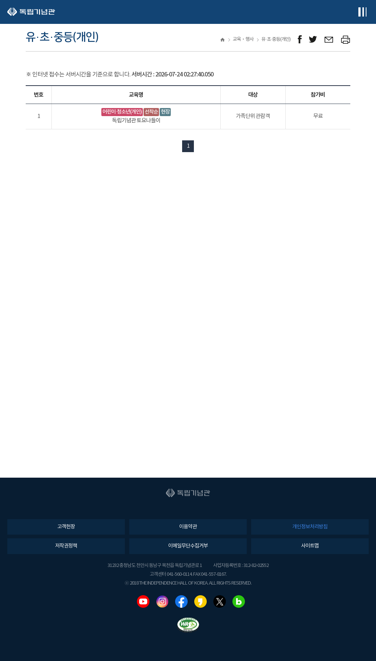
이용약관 (188, 527)
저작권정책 (66, 546)
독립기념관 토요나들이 (136, 121)
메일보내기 (329, 39)
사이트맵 (310, 546)
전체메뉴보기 (362, 12)
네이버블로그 (238, 601)
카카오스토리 (200, 601)
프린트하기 (345, 39)
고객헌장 (66, 527)
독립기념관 (31, 12)
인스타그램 (162, 601)
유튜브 (143, 601)
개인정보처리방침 (310, 527)
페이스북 (181, 601)
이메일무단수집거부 (188, 546)
